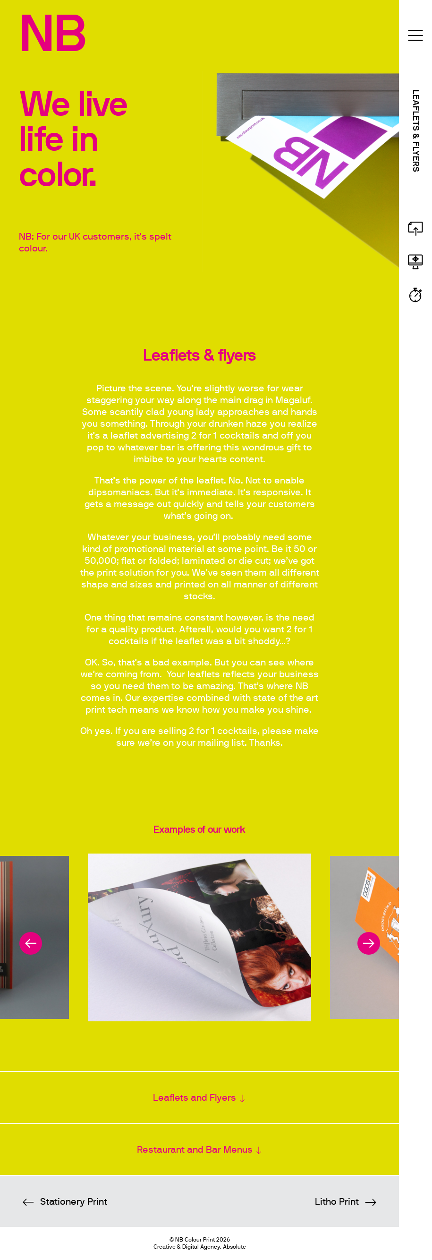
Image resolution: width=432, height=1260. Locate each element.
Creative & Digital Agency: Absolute (199, 1247)
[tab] (199, 1097)
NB (52, 35)
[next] (368, 943)
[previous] (30, 943)
